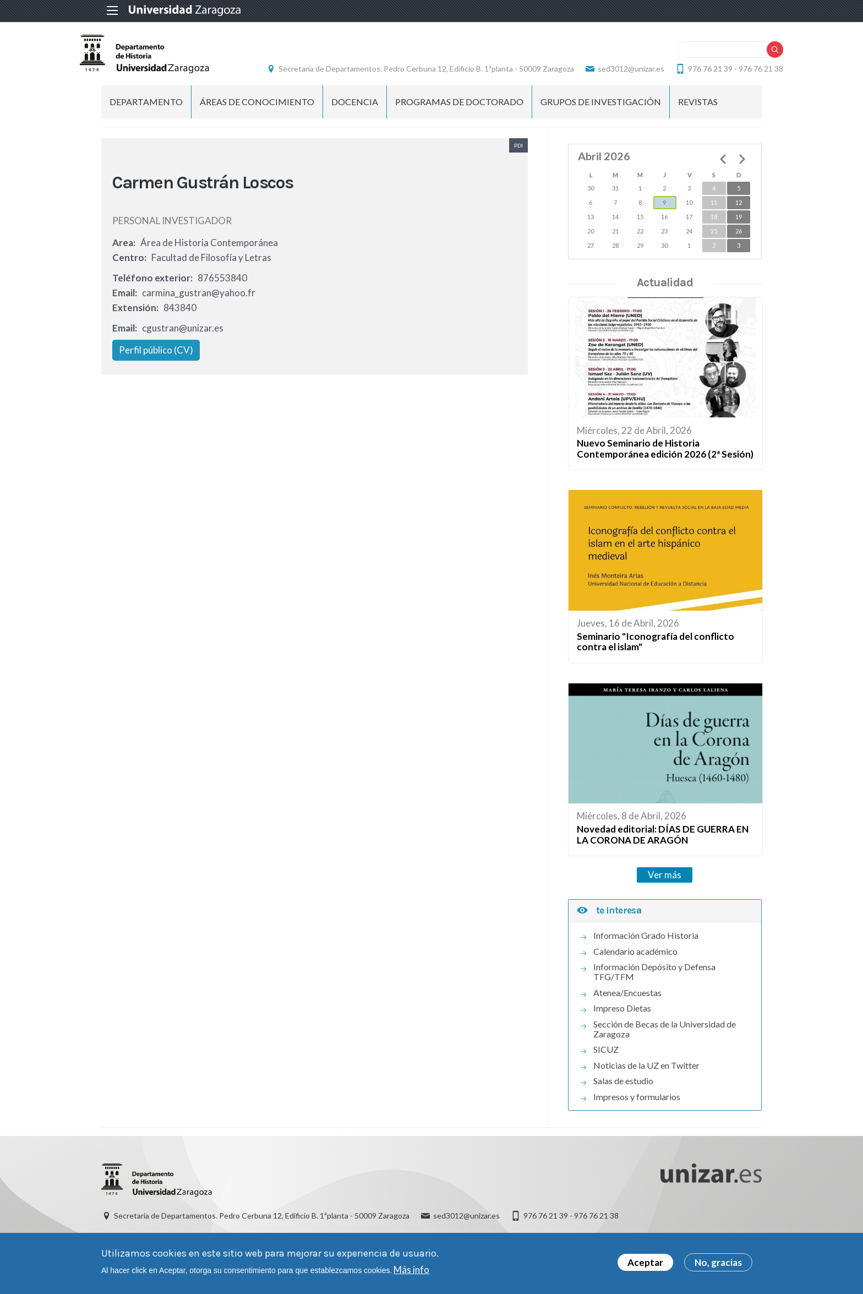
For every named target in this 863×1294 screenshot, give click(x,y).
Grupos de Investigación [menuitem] (600, 113)
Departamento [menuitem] (146, 113)
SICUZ (606, 1061)
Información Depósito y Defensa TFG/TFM (654, 983)
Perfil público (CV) (156, 362)
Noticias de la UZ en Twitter (646, 1077)
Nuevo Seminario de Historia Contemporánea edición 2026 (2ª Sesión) (665, 460)
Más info (411, 1271)
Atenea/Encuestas (627, 1004)
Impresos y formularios (636, 1108)
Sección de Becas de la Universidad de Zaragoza (664, 1041)
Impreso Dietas (622, 1020)
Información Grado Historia (645, 947)
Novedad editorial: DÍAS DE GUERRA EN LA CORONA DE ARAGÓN (663, 846)
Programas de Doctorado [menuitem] (459, 113)
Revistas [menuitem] (698, 113)
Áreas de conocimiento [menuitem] (257, 113)
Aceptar (645, 1264)
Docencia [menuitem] (354, 113)
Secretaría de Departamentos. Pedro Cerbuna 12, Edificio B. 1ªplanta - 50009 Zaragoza (523, 63)
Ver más (664, 886)
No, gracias (718, 1264)
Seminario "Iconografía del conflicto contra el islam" (655, 653)
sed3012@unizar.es (728, 63)
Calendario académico (635, 963)
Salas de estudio (623, 1092)
